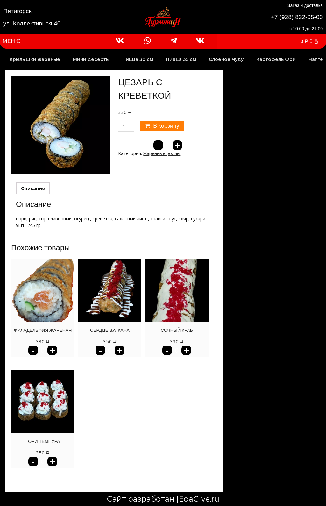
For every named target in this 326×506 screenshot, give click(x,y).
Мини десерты (91, 59)
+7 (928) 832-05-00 (297, 17)
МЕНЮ (11, 41)
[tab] (33, 188)
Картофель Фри (276, 59)
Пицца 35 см (181, 59)
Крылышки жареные (35, 59)
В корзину (166, 126)
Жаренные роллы (161, 153)
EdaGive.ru (199, 498)
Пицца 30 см (137, 59)
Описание (33, 188)
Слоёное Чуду (226, 59)
